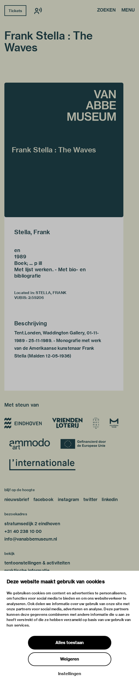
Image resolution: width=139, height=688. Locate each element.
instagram (68, 499)
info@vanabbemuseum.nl (30, 539)
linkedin (110, 499)
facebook (43, 499)
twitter (90, 499)
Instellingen (69, 673)
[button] (63, 150)
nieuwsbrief (16, 499)
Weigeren (69, 659)
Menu (128, 10)
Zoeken (106, 10)
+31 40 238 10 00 (23, 531)
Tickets (15, 10)
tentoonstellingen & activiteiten (37, 563)
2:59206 (36, 297)
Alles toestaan (69, 642)
